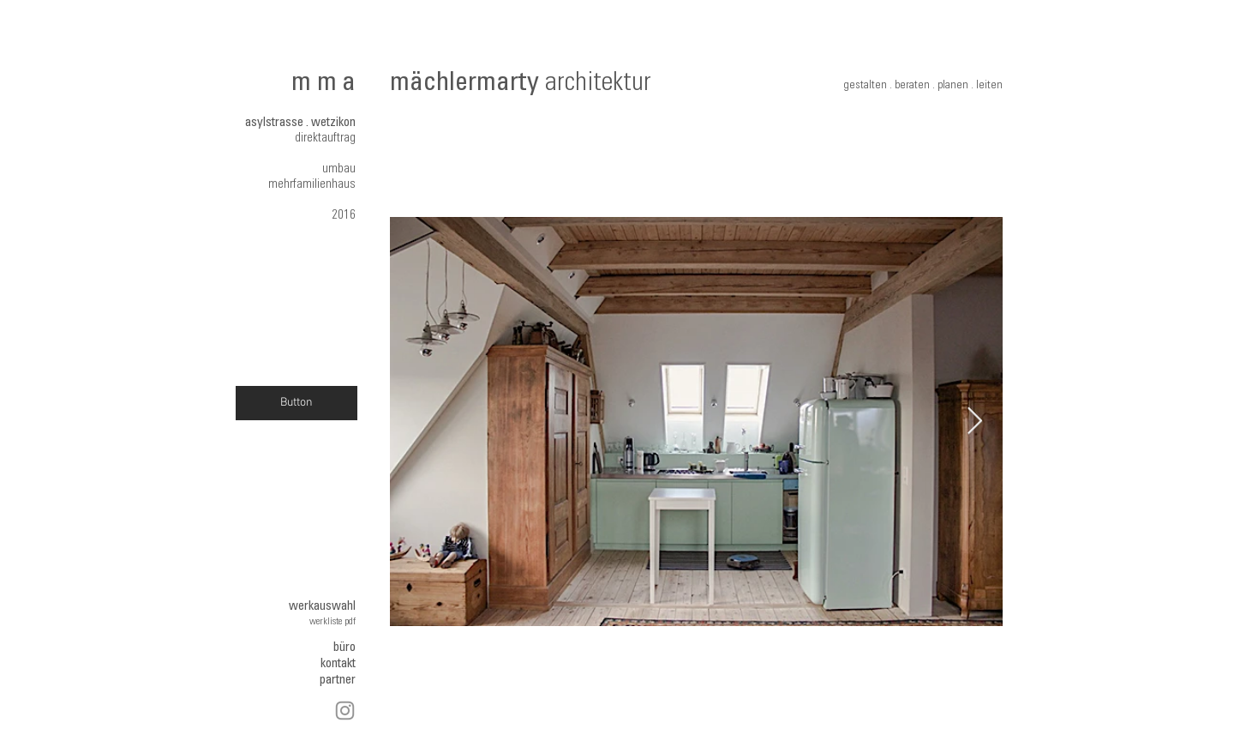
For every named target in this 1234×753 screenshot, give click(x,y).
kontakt (338, 664)
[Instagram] (344, 710)
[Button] (296, 403)
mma (326, 84)
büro (344, 648)
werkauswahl (322, 606)
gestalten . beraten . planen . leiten (923, 86)
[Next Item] (974, 422)
